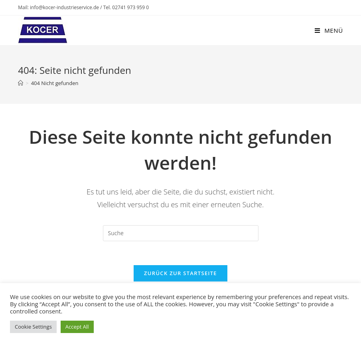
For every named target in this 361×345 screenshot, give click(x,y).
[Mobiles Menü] (329, 30)
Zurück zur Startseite (180, 273)
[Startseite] (20, 83)
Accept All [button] (77, 326)
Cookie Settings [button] (33, 326)
